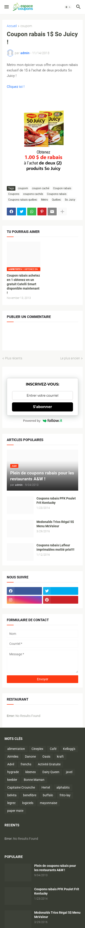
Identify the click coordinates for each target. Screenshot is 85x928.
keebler (12, 780)
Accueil (12, 26)
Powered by (42, 420)
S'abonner (42, 407)
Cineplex (37, 749)
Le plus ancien (70, 358)
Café (53, 749)
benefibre (29, 795)
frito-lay (65, 795)
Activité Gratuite (49, 764)
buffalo (48, 795)
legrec (11, 803)
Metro (44, 199)
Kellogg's (69, 749)
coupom (26, 26)
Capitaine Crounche (21, 787)
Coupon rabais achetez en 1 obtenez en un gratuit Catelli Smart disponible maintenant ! (23, 284)
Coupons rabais (56, 194)
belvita (12, 795)
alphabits (63, 787)
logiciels (27, 803)
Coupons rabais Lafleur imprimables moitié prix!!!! (55, 547)
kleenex (30, 772)
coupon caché (40, 188)
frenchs (26, 764)
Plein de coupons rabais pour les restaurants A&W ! (55, 868)
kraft (60, 756)
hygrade (13, 772)
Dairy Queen (50, 772)
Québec (56, 199)
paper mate (15, 810)
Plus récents (13, 358)
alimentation (16, 749)
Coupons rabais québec (22, 199)
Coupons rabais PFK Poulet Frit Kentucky (56, 500)
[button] (6, 7)
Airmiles (12, 756)
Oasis (46, 756)
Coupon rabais (62, 188)
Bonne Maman (34, 780)
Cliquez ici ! (15, 87)
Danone (30, 756)
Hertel (45, 787)
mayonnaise (48, 803)
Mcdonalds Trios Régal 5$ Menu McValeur (55, 524)
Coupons (13, 194)
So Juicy (70, 199)
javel (69, 772)
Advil (10, 764)
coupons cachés (33, 194)
